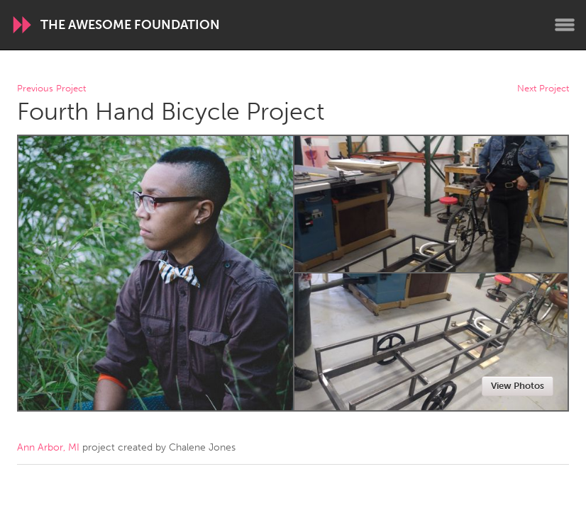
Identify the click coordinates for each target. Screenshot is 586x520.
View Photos (517, 385)
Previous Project (51, 89)
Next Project (543, 89)
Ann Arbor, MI (48, 447)
